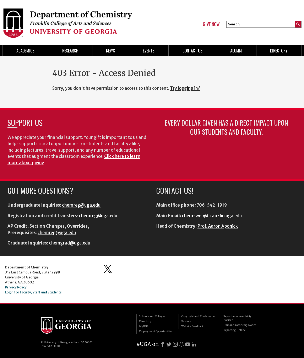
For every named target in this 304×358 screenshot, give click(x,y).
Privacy (186, 321)
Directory (279, 50)
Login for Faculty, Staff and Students (33, 292)
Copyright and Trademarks (198, 316)
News (110, 50)
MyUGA (143, 326)
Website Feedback (192, 326)
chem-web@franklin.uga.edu (212, 215)
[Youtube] (187, 344)
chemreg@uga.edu (81, 205)
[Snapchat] (181, 344)
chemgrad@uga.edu (69, 243)
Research (70, 50)
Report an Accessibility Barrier (237, 318)
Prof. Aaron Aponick (217, 226)
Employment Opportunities (156, 331)
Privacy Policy (16, 287)
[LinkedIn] (193, 344)
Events (148, 50)
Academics (25, 50)
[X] (168, 344)
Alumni (236, 50)
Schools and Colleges (152, 316)
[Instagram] (175, 344)
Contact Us (192, 50)
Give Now (211, 24)
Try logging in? (185, 88)
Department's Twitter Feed (108, 269)
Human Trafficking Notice (239, 325)
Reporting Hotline (234, 330)
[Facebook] (162, 344)
